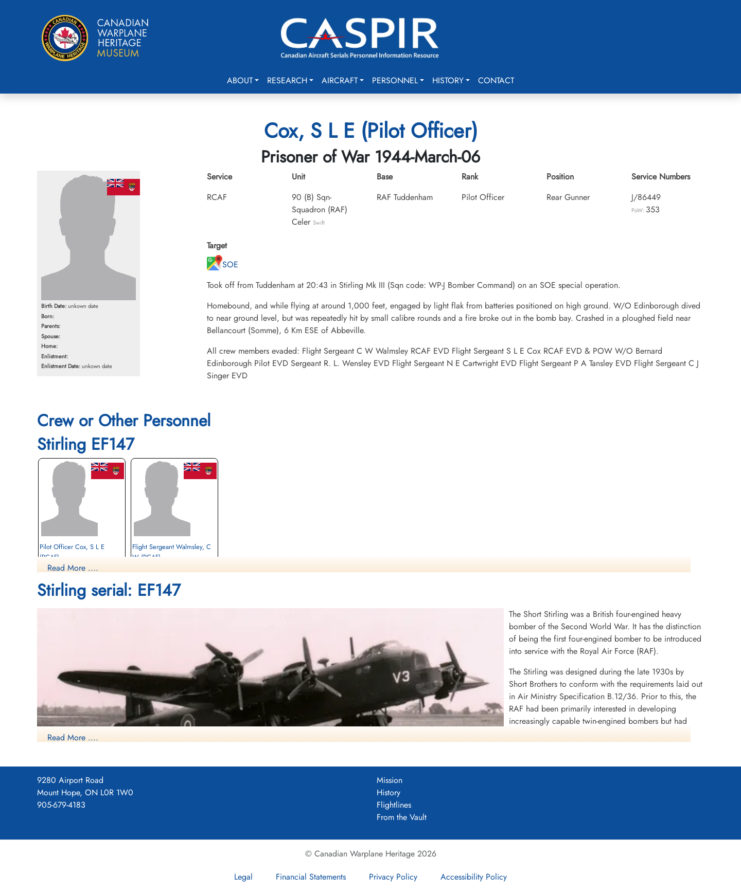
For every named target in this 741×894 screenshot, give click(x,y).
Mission (389, 780)
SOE (222, 264)
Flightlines (394, 805)
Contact (496, 80)
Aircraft (340, 80)
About (240, 80)
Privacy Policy (393, 877)
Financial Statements (311, 877)
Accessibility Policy (473, 877)
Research (287, 80)
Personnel (395, 80)
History (448, 80)
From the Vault (402, 817)
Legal (243, 877)
